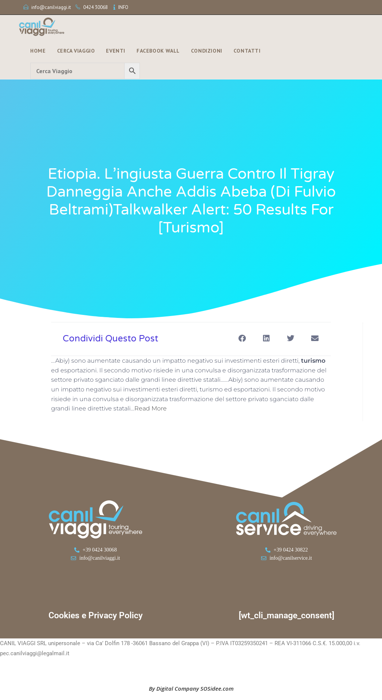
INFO (123, 7)
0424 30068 (95, 7)
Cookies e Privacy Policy (95, 615)
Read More (150, 408)
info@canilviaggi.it (51, 7)
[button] (242, 338)
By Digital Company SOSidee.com (191, 688)
